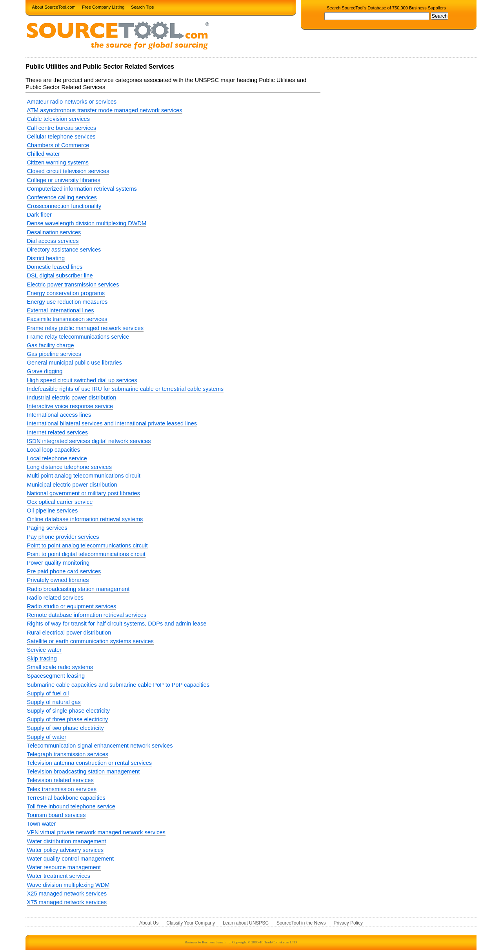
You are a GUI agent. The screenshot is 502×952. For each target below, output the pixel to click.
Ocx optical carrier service (60, 502)
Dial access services (53, 241)
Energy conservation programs (66, 293)
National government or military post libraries (83, 493)
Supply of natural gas (54, 702)
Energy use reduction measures (67, 302)
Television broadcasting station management (83, 771)
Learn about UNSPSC (246, 923)
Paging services (47, 528)
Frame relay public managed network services (85, 328)
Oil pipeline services (52, 510)
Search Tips (142, 6)
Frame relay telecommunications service (78, 337)
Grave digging (45, 371)
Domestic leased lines (55, 267)
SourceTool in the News (301, 923)
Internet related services (57, 432)
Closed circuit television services (68, 171)
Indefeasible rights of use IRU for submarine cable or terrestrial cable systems (125, 389)
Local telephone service (57, 458)
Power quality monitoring (58, 563)
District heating (46, 258)
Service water (44, 650)
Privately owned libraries (58, 580)
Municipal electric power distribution (72, 484)
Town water (41, 824)
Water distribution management (66, 841)
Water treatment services (58, 876)
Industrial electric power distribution (71, 397)
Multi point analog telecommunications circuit (83, 475)
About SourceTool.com (54, 6)
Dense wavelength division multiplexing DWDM (87, 223)
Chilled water (43, 154)
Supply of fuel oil (48, 693)
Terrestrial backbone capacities (66, 798)
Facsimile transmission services (67, 319)
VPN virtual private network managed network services (96, 832)
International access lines (59, 415)
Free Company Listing (103, 6)
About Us (148, 923)
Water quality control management (70, 858)
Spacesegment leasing (56, 676)
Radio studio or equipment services (71, 606)
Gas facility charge (50, 345)
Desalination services (54, 232)
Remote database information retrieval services (87, 615)
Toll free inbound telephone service (71, 806)
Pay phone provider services (63, 537)
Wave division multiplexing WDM (68, 885)
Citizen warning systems (58, 162)
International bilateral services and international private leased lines (112, 423)
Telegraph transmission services (67, 754)
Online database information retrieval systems (85, 519)
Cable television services (58, 119)
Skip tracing (42, 658)
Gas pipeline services (54, 354)
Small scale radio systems (60, 667)
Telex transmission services (61, 789)
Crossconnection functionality (64, 206)
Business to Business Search (204, 942)
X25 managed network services (67, 893)
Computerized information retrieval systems (82, 189)
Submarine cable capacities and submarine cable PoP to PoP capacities (118, 685)
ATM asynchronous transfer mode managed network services (104, 110)
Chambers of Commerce (58, 145)
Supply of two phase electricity (65, 728)
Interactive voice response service (70, 406)
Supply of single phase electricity (68, 711)
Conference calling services (62, 197)
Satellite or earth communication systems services (90, 641)
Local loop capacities (53, 450)
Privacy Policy (348, 923)
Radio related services (55, 598)
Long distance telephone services (69, 467)
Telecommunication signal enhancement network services (100, 745)
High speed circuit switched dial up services (82, 380)
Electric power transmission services (73, 284)
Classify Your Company (190, 923)
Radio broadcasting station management (78, 589)
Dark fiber (39, 215)
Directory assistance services (64, 249)
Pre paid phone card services (64, 571)
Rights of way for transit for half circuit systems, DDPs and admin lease (117, 623)
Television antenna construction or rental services (89, 763)
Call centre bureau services (61, 128)
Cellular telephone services (61, 136)
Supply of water (46, 737)
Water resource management (64, 867)
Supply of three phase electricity (67, 719)
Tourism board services (56, 815)
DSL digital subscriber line (60, 275)
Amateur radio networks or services (71, 101)
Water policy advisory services (65, 850)
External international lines (60, 310)
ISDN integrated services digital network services (89, 441)
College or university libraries (63, 180)
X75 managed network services (67, 902)
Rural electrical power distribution (69, 632)
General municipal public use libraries (74, 362)
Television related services (60, 780)
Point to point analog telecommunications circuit (87, 545)
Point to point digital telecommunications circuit (86, 554)
